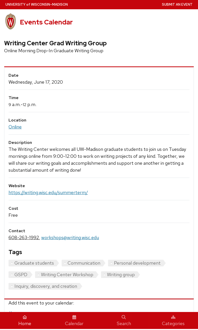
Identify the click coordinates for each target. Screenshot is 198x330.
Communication (84, 263)
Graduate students (34, 263)
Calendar (74, 320)
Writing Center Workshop (67, 274)
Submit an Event (177, 4)
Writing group (121, 274)
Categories (173, 320)
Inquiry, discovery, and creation (45, 286)
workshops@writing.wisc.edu (70, 237)
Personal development (137, 263)
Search (124, 320)
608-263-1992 (24, 237)
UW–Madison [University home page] (36, 4)
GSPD (20, 274)
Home (24, 320)
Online (15, 127)
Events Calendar (46, 22)
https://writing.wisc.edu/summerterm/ (48, 192)
